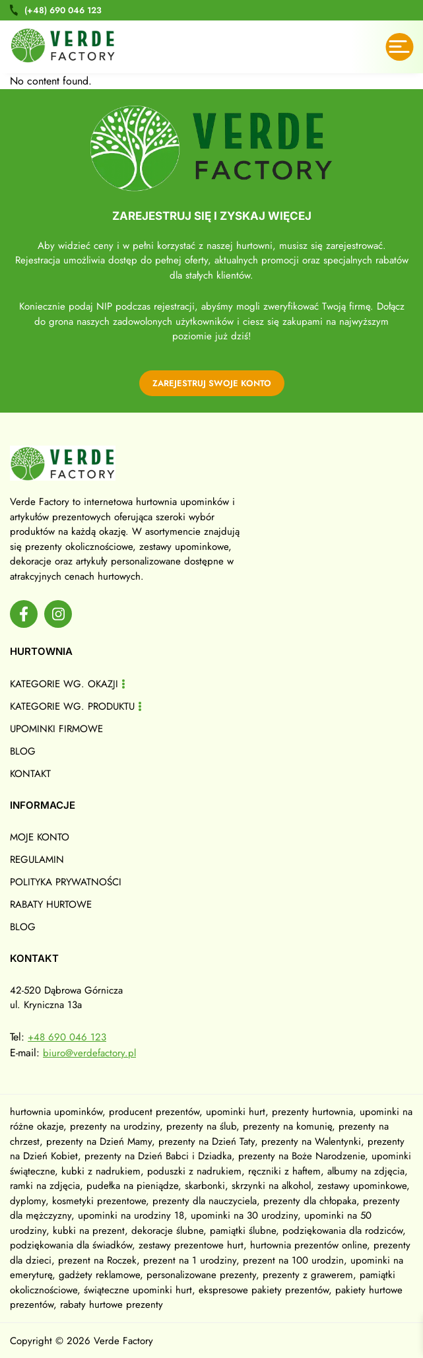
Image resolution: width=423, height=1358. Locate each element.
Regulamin (37, 859)
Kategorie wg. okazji (64, 684)
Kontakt (30, 773)
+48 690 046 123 (67, 1037)
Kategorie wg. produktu (72, 706)
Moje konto (39, 837)
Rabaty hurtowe (51, 904)
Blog (23, 751)
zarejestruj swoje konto (211, 383)
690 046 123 (63, 10)
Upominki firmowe (56, 729)
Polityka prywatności (65, 882)
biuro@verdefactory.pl (89, 1053)
